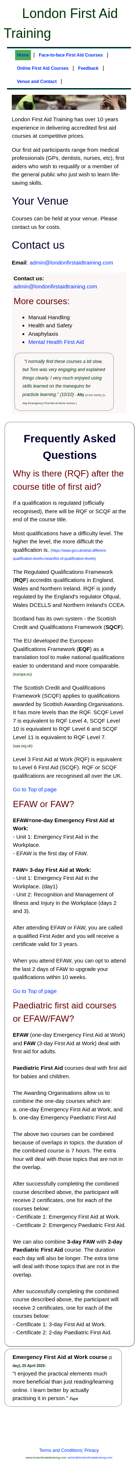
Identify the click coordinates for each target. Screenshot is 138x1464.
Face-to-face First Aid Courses (71, 55)
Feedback (88, 68)
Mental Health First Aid (56, 342)
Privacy (91, 1450)
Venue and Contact (37, 81)
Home (23, 55)
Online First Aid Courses (42, 68)
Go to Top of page (35, 789)
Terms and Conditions (60, 1450)
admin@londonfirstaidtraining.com (71, 262)
